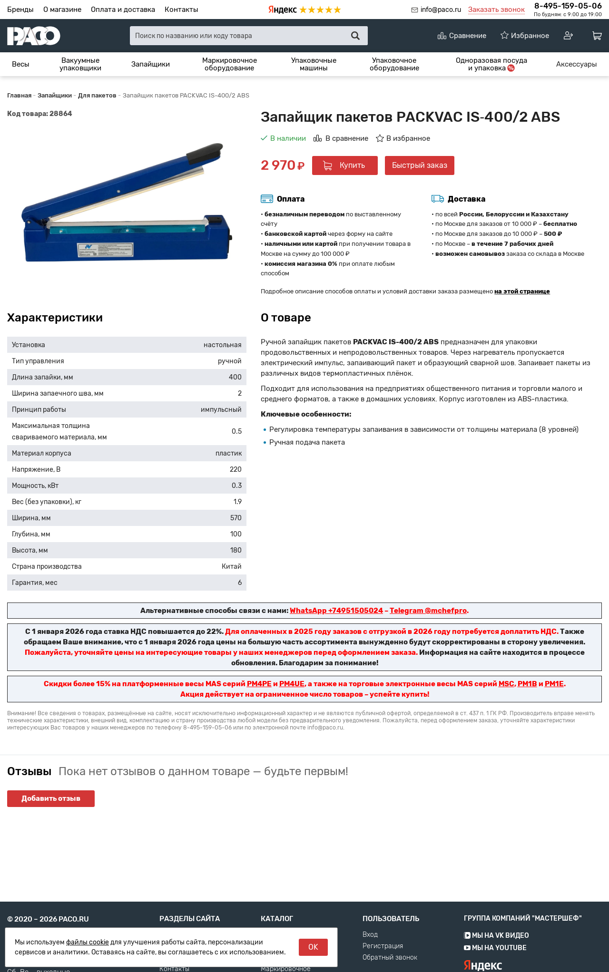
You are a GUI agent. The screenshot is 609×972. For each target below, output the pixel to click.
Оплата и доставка (123, 9)
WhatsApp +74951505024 (336, 610)
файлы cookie (87, 942)
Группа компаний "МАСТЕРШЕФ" (523, 938)
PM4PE (259, 684)
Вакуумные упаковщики (80, 64)
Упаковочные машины (313, 64)
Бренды (20, 9)
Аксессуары (576, 64)
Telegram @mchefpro (428, 610)
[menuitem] (20, 64)
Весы (20, 64)
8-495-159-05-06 (568, 5)
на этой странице (522, 291)
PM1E (554, 684)
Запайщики (150, 64)
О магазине (62, 9)
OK (313, 947)
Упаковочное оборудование (394, 64)
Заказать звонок (496, 9)
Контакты (181, 9)
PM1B (527, 684)
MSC (506, 684)
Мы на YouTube (495, 968)
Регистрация (383, 966)
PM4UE (291, 684)
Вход (370, 955)
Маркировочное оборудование (229, 64)
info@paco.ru (441, 10)
